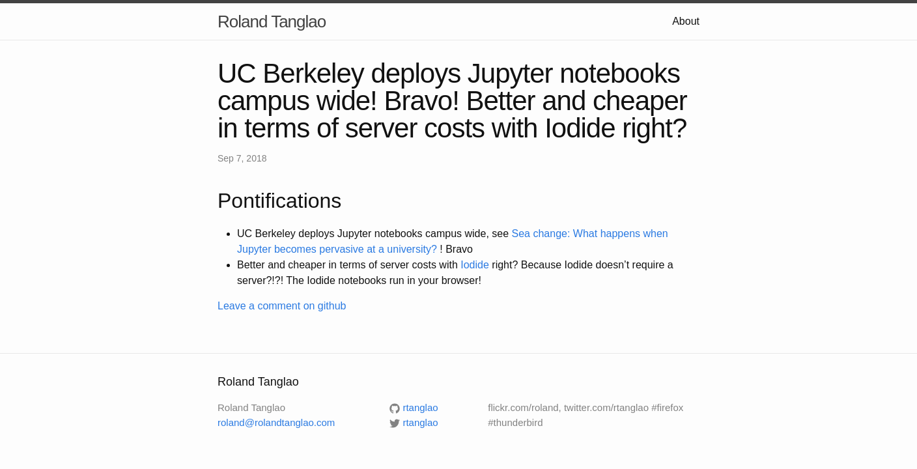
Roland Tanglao (272, 21)
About (685, 21)
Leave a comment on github (282, 305)
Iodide (474, 264)
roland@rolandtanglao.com (276, 422)
